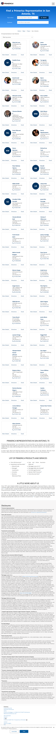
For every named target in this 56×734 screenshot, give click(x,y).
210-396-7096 (45, 258)
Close (24, 731)
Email (22, 55)
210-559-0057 (45, 116)
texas (28, 31)
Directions (14, 55)
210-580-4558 (45, 174)
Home (19, 31)
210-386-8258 (17, 261)
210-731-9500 (45, 51)
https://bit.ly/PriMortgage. (26, 593)
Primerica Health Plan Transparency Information (15, 719)
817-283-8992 (45, 225)
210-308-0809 (17, 174)
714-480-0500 (17, 396)
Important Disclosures (9, 709)
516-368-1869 (17, 361)
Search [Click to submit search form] (44, 17)
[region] (28, 729)
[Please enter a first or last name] (33, 22)
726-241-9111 (45, 138)
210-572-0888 (17, 84)
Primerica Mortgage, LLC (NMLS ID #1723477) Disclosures (17, 712)
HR (5, 718)
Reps (24, 31)
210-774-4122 (45, 414)
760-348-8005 (17, 156)
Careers (5, 717)
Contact (5, 722)
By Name (9, 22)
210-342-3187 (17, 121)
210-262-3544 (17, 276)
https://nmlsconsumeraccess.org (30, 576)
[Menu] (53, 3)
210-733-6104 (17, 243)
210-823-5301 (45, 190)
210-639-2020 (45, 306)
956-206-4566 (17, 292)
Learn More (14, 731)
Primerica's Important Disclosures (39, 512)
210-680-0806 (17, 48)
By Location (10, 17)
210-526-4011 (17, 190)
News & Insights (7, 723)
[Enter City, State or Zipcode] (27, 17)
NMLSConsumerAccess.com (10, 713)
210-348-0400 (17, 138)
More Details (5, 55)
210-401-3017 (17, 378)
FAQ (5, 724)
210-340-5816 (45, 276)
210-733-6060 (45, 65)
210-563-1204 (17, 414)
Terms (5, 711)
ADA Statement (7, 715)
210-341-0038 (45, 358)
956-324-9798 (45, 395)
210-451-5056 (17, 68)
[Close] (53, 727)
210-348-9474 (45, 102)
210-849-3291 (17, 225)
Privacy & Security (8, 708)
